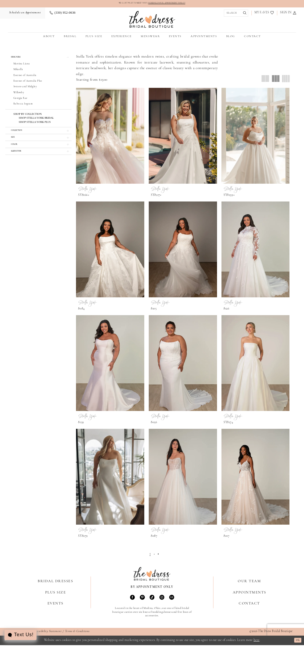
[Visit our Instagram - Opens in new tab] (161, 599)
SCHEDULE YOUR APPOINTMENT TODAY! (173, 3)
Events (56, 604)
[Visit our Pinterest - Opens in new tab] (142, 599)
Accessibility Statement (47, 632)
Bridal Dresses (55, 582)
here (256, 641)
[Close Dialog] (7, 641)
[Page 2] (154, 555)
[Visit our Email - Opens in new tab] (171, 599)
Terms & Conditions (77, 632)
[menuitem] (24, 13)
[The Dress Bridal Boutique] (152, 20)
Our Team (249, 582)
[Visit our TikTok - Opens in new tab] (152, 599)
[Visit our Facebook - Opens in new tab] (132, 599)
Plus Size (55, 593)
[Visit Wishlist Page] (264, 14)
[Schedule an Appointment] (24, 13)
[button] (288, 14)
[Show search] (235, 13)
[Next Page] (159, 555)
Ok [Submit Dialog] (296, 641)
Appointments (249, 593)
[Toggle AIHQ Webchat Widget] (21, 635)
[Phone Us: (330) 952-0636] (62, 14)
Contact (249, 604)
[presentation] (110, 137)
